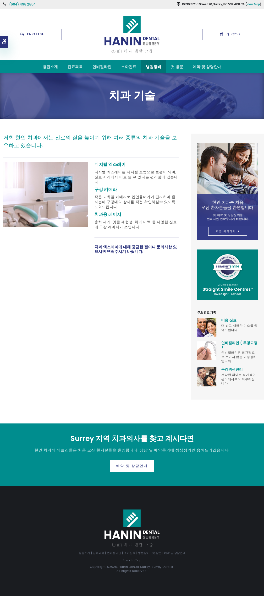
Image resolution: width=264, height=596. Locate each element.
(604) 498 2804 (22, 4)
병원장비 (153, 67)
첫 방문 (177, 67)
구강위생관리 (232, 369)
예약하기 (234, 34)
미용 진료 (228, 320)
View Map (253, 4)
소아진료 (128, 67)
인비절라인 (101, 67)
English (36, 34)
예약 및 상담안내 (207, 67)
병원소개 (50, 67)
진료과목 (75, 67)
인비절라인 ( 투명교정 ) (239, 345)
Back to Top (132, 560)
